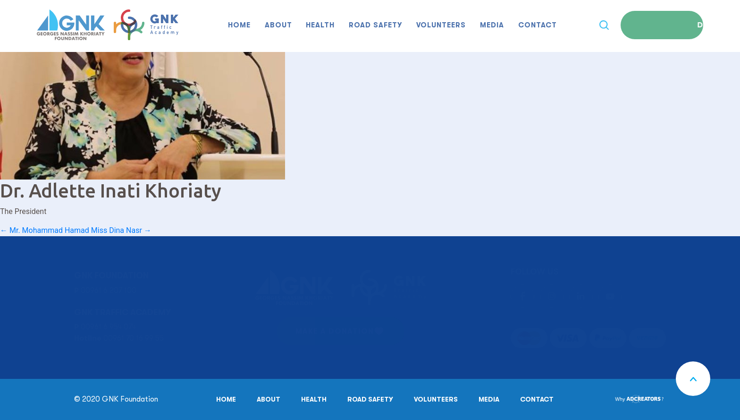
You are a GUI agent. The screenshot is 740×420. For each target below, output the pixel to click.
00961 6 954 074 (108, 327)
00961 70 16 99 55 (133, 338)
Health (320, 25)
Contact (537, 25)
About (278, 25)
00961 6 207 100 (108, 290)
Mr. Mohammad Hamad (44, 230)
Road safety (375, 25)
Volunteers (441, 25)
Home (239, 25)
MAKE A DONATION (334, 331)
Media (492, 25)
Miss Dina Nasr (121, 230)
